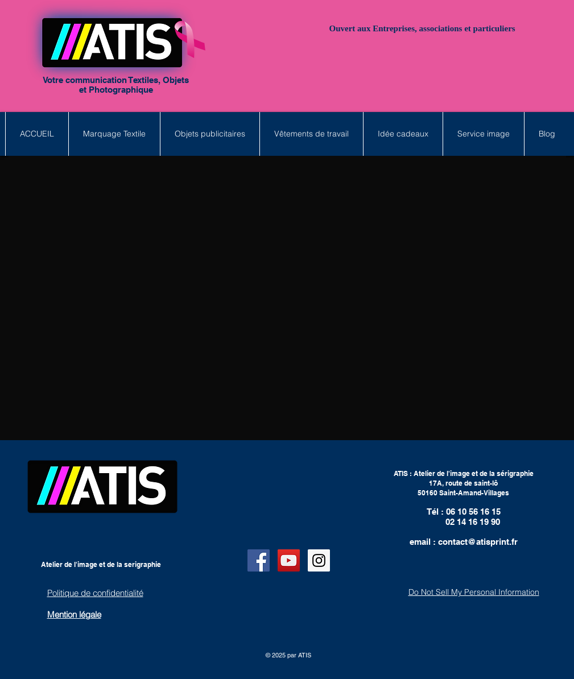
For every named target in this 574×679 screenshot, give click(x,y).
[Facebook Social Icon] (258, 560)
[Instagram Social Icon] (319, 560)
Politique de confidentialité (95, 592)
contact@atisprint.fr (478, 541)
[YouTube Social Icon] (289, 560)
